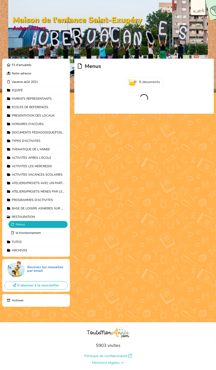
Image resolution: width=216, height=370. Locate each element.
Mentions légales (108, 362)
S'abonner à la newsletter (36, 285)
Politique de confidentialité (108, 356)
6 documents (144, 82)
